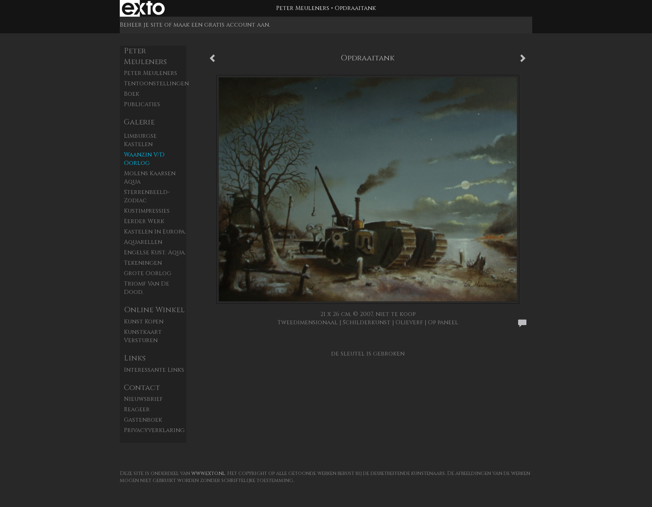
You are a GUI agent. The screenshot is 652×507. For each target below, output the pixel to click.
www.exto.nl (208, 473)
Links (135, 358)
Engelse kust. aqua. (155, 252)
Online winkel (154, 310)
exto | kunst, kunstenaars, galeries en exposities (143, 8)
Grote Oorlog (147, 273)
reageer (137, 409)
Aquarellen (143, 242)
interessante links (154, 370)
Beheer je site (141, 25)
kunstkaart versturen (143, 336)
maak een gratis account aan (221, 25)
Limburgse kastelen (140, 140)
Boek (131, 94)
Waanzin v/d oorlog (144, 159)
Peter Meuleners (302, 8)
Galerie (139, 122)
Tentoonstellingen (155, 83)
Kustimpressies (147, 211)
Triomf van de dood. (146, 288)
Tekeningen (143, 263)
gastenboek (143, 420)
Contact (142, 388)
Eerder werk (144, 221)
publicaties (142, 104)
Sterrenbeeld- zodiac (147, 196)
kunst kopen (143, 322)
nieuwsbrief (143, 399)
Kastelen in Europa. (155, 232)
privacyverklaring (154, 430)
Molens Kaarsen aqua (149, 177)
